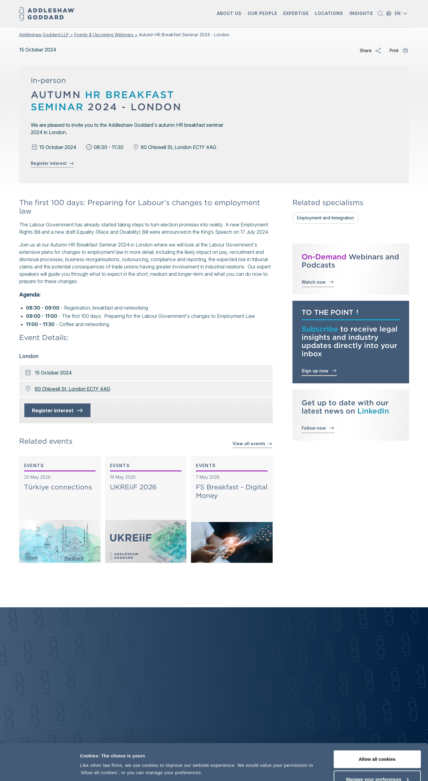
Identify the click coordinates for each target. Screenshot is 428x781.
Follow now (318, 427)
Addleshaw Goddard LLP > (46, 34)
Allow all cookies (377, 724)
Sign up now (319, 370)
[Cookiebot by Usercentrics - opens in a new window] (39, 769)
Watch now (318, 282)
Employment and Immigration (325, 217)
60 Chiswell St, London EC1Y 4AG (72, 389)
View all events (252, 444)
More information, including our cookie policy (130, 755)
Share (366, 50)
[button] (229, 14)
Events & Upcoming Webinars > (106, 34)
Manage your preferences (377, 744)
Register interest (52, 163)
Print (394, 50)
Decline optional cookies (377, 764)
